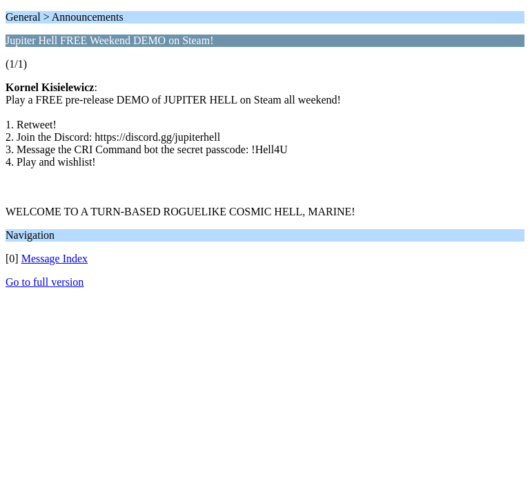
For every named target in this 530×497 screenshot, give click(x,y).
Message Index (54, 258)
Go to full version (45, 282)
